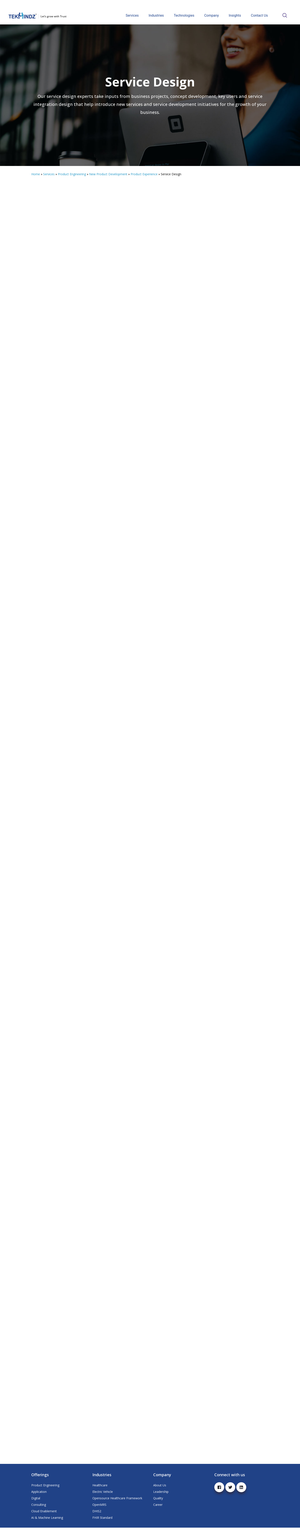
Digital (35, 1508)
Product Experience (144, 174)
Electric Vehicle (102, 1502)
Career (158, 1515)
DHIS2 (96, 1521)
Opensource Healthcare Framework (117, 1508)
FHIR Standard (102, 1528)
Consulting (38, 1515)
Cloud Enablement (44, 1521)
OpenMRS (99, 1515)
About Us (159, 1495)
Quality (158, 1508)
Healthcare (99, 1495)
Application (39, 1502)
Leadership (161, 1502)
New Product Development (108, 174)
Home (35, 174)
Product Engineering (72, 174)
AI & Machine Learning (47, 1528)
